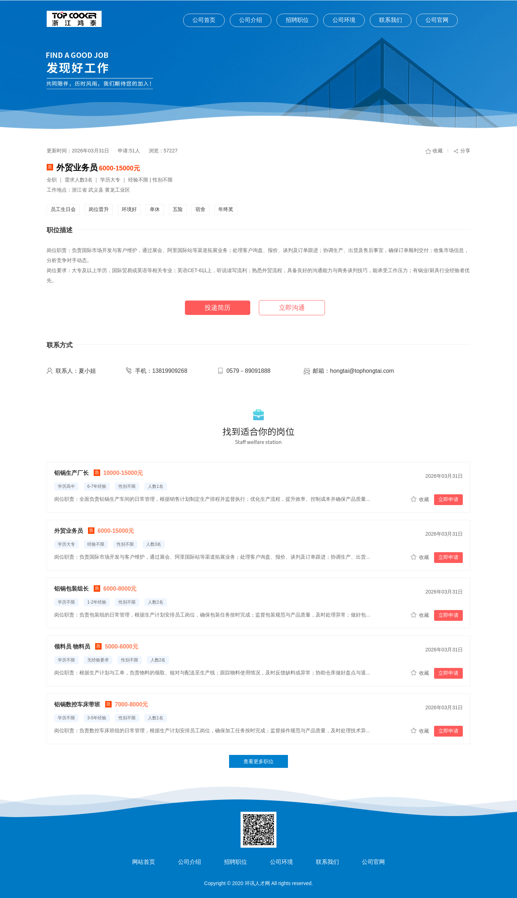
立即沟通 (292, 307)
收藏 (438, 151)
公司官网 (436, 20)
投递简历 (217, 307)
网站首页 (143, 862)
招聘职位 (297, 20)
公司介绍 (250, 20)
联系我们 (390, 20)
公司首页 (203, 20)
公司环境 (343, 20)
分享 (465, 151)
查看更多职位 (258, 761)
